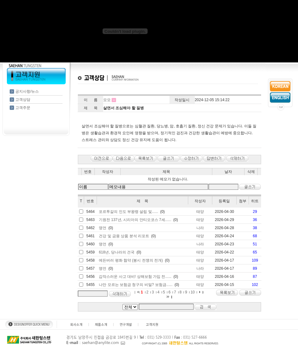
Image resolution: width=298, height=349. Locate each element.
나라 (200, 228)
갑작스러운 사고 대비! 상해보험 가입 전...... (135, 276)
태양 (200, 211)
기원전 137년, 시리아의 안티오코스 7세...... (135, 220)
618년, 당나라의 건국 (116, 252)
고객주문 (22, 108)
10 (192, 292)
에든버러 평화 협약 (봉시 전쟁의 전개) (131, 260)
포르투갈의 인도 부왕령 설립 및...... (128, 211)
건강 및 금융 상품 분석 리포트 (124, 236)
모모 (107, 100)
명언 (102, 228)
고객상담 (22, 99)
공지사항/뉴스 (27, 91)
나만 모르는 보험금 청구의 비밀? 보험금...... (135, 285)
